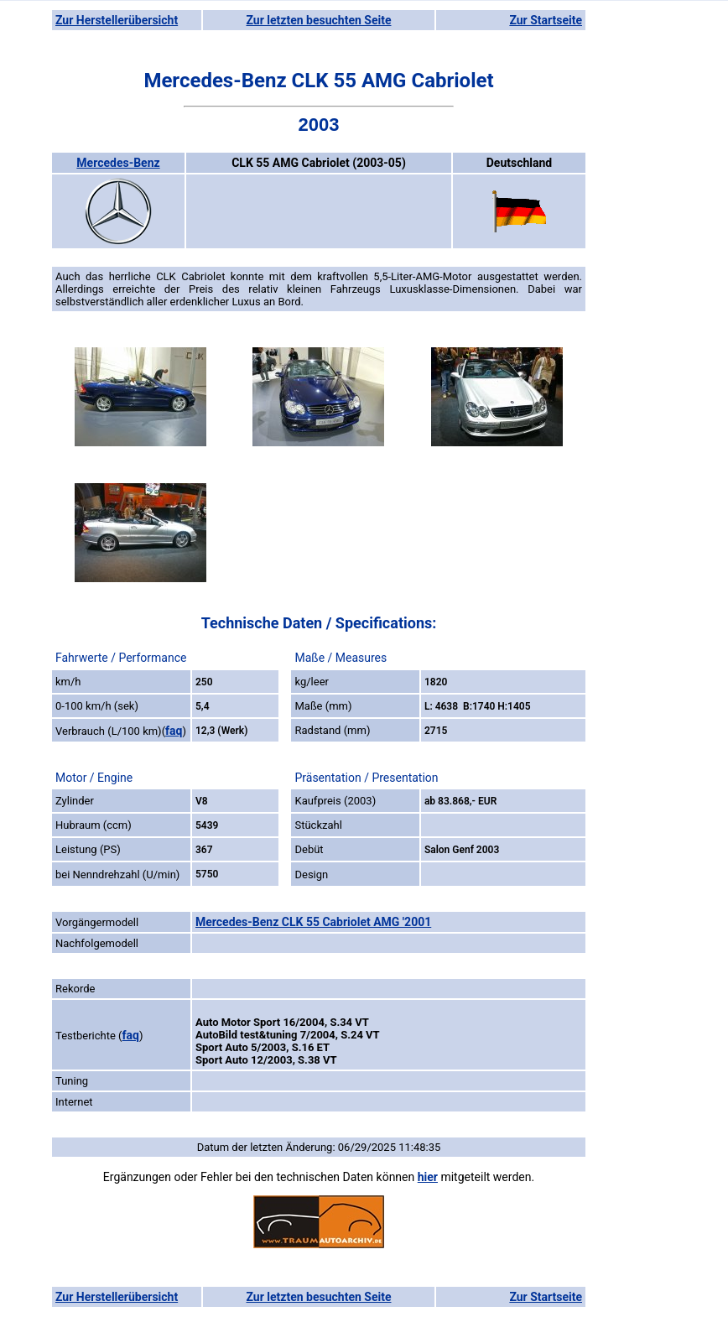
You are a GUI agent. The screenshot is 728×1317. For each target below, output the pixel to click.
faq (173, 730)
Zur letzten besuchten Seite (319, 20)
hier (428, 1177)
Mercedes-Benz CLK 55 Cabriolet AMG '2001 (313, 922)
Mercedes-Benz (117, 162)
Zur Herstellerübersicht (116, 20)
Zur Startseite (545, 20)
